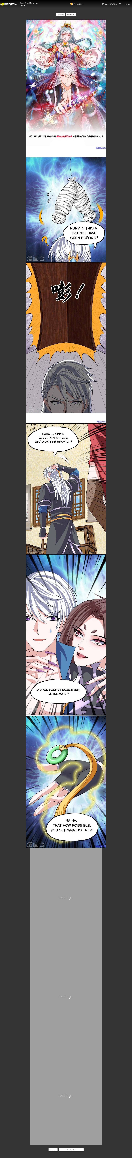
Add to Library (79, 4)
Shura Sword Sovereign (29, 3)
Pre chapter (60, 15)
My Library (126, 4)
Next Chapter (71, 15)
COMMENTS (111, 4)
